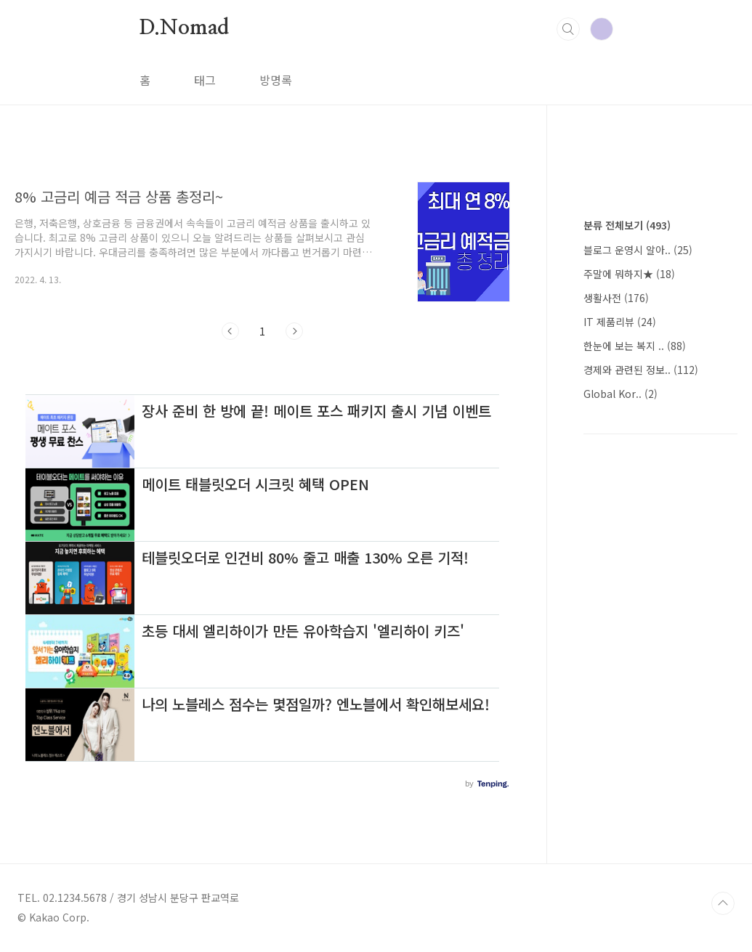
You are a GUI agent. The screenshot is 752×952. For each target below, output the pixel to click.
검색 (568, 29)
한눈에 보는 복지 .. (634, 345)
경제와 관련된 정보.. (640, 369)
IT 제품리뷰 (619, 321)
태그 (205, 80)
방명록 (275, 80)
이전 (230, 331)
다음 (294, 331)
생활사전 (616, 297)
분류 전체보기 (627, 225)
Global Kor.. (620, 393)
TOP (723, 903)
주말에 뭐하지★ (629, 274)
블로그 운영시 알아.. (637, 250)
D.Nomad (185, 28)
